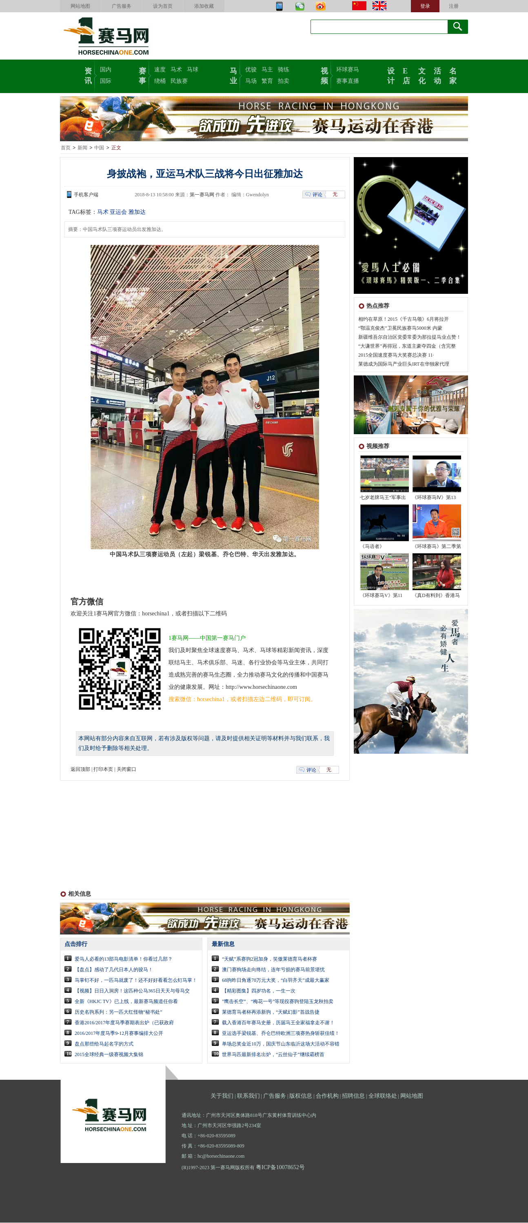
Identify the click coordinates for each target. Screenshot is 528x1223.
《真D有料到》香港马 (436, 596)
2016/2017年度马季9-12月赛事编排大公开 (119, 1034)
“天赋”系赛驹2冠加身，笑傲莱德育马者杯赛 (269, 959)
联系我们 (248, 1096)
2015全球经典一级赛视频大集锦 (109, 1055)
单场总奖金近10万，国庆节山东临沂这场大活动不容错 (280, 1044)
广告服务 (121, 6)
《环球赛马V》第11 (381, 596)
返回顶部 (80, 769)
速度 (160, 70)
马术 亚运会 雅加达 (121, 212)
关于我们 (222, 1096)
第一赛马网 (202, 195)
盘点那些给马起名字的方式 (104, 1044)
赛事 (142, 75)
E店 (406, 75)
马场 (251, 81)
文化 (422, 75)
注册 (454, 6)
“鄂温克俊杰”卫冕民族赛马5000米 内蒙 (400, 328)
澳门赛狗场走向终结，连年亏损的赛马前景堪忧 (273, 970)
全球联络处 (382, 1096)
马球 (192, 70)
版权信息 (300, 1096)
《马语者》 (372, 547)
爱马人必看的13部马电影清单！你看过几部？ (124, 959)
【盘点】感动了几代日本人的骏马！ (114, 970)
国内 (105, 70)
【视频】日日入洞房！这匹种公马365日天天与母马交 (132, 991)
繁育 (267, 81)
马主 (267, 70)
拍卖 (283, 81)
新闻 (82, 148)
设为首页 (163, 6)
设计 (391, 75)
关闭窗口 (126, 769)
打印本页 (103, 769)
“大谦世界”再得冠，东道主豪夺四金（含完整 (407, 346)
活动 (437, 75)
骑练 (283, 70)
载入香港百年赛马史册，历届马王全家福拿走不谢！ (278, 1023)
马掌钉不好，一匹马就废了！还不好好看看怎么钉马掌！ (136, 980)
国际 (105, 81)
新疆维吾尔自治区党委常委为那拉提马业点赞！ (409, 337)
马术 (176, 70)
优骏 (251, 70)
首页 (66, 148)
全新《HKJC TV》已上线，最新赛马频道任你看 (126, 1002)
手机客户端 (86, 195)
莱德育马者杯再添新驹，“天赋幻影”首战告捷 (270, 1012)
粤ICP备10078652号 (280, 1168)
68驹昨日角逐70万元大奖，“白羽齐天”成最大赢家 (275, 980)
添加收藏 (204, 6)
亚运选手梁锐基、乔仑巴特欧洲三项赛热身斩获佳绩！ (280, 1034)
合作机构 (327, 1096)
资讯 (88, 75)
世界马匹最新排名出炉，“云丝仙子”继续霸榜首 (273, 1055)
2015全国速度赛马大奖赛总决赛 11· (396, 355)
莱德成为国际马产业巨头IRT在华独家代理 (403, 364)
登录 (425, 6)
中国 (99, 148)
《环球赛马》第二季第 (436, 547)
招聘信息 (353, 1096)
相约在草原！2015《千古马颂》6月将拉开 (403, 319)
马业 (233, 75)
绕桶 (160, 81)
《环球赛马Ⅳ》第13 (434, 498)
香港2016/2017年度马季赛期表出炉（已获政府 (124, 1023)
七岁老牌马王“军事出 (383, 498)
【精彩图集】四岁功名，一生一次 (258, 991)
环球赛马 (347, 70)
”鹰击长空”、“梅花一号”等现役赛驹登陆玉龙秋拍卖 (277, 1002)
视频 (324, 75)
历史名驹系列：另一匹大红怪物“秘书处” (118, 1012)
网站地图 (80, 6)
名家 (453, 75)
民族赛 (179, 81)
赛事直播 (347, 81)
